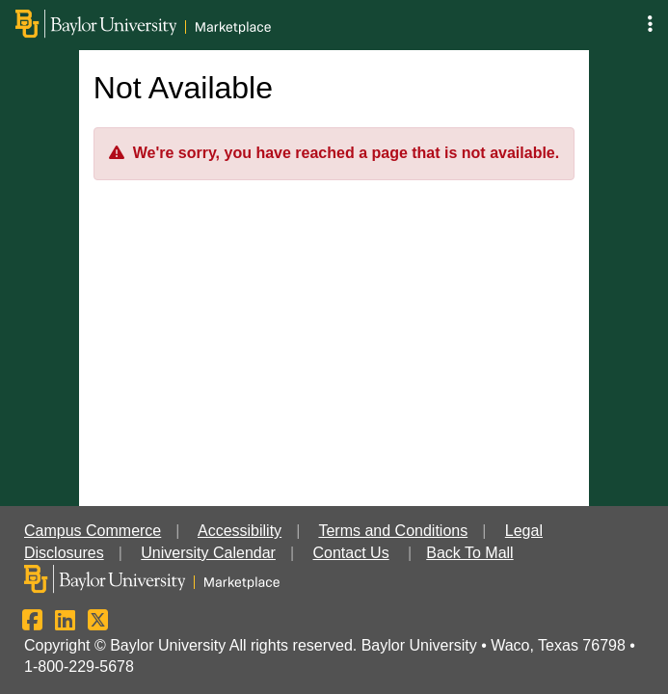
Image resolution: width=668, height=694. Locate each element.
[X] (98, 623)
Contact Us (351, 553)
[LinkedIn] (65, 623)
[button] (650, 24)
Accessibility (239, 530)
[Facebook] (32, 623)
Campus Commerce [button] (92, 530)
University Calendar (208, 553)
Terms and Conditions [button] (393, 530)
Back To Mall (469, 553)
